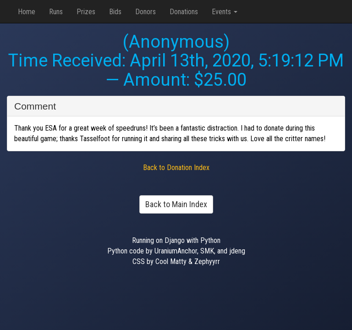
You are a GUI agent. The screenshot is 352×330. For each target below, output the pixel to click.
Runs (56, 11)
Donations (184, 11)
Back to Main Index (176, 204)
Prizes (86, 11)
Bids (115, 11)
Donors (145, 11)
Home (26, 11)
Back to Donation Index (176, 167)
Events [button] (224, 11)
